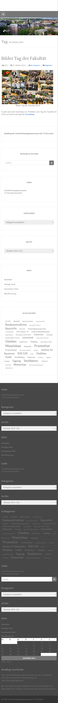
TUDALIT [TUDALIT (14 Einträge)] (44, 361)
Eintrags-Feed (9, 284)
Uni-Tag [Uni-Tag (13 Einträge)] (5, 558)
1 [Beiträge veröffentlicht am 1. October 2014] (17, 642)
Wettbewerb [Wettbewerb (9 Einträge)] (9, 368)
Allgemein (48, 65)
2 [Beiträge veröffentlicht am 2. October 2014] (25, 642)
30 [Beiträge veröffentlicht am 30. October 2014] (26, 654)
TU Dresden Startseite (13, 193)
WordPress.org (10, 293)
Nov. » (9, 662)
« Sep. (3, 662)
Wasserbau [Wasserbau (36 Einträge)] (20, 364)
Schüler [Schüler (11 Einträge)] (51, 543)
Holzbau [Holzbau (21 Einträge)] (46, 533)
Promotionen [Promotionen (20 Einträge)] (26, 542)
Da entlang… (30, 114)
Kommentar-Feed (11, 289)
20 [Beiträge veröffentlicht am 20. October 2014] (2, 651)
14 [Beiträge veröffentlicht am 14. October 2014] (10, 648)
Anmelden (8, 279)
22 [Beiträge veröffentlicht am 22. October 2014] (18, 651)
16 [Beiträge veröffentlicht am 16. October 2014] (26, 648)
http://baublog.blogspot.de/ (12, 680)
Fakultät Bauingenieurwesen (15, 190)
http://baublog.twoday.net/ (45, 689)
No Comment (34, 65)
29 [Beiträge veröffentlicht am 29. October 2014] (18, 654)
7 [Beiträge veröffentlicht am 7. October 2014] (9, 645)
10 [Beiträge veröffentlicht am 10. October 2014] (34, 645)
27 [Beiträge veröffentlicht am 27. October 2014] (2, 654)
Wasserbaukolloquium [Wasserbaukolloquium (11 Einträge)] (36, 365)
